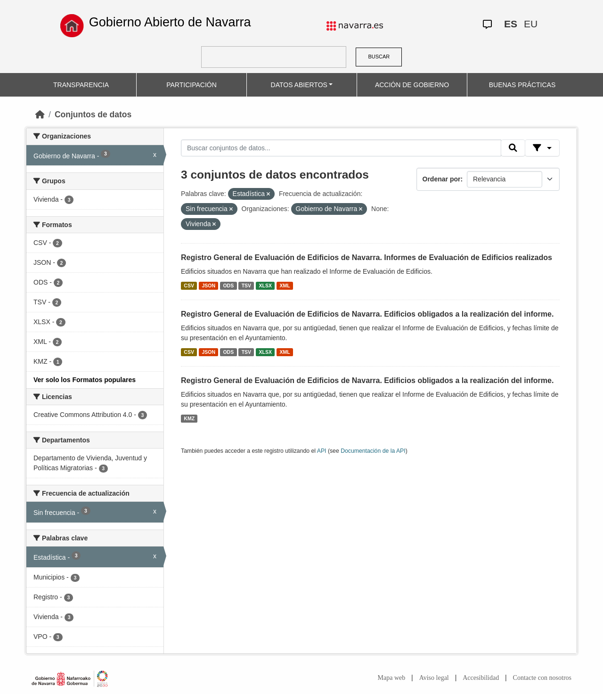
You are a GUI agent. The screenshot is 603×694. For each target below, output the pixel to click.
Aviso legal (434, 677)
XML (285, 285)
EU (531, 23)
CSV (189, 285)
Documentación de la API (373, 451)
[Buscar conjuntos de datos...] (341, 147)
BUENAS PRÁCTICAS (522, 85)
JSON (208, 285)
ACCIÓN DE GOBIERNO (412, 85)
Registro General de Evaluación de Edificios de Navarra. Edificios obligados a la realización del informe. (367, 314)
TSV (246, 285)
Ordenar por (442, 179)
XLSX (265, 285)
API (321, 451)
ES (510, 23)
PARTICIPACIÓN (191, 85)
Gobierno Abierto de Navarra (170, 22)
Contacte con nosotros (542, 677)
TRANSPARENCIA (81, 85)
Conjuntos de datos (93, 114)
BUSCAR (379, 56)
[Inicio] (40, 114)
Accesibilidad (481, 677)
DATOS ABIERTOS (299, 85)
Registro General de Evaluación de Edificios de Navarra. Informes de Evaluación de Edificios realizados (366, 257)
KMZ (189, 418)
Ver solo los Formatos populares (84, 380)
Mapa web (392, 677)
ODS (228, 285)
